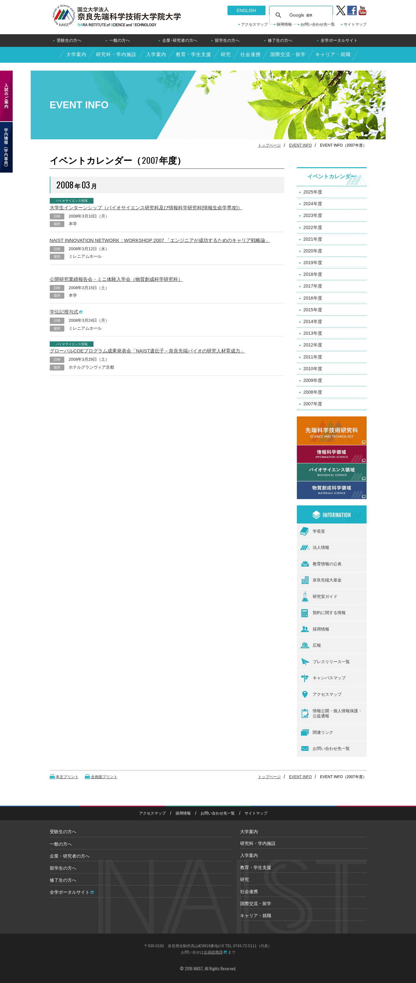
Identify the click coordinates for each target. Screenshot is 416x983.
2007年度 (313, 403)
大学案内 (76, 54)
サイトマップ (355, 24)
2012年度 (313, 344)
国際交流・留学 (287, 54)
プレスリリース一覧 (325, 662)
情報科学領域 (310, 448)
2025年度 (313, 191)
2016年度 (313, 298)
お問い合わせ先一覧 (318, 24)
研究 (226, 54)
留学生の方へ (227, 40)
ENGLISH (246, 10)
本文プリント (67, 777)
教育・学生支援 (193, 54)
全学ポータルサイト (339, 40)
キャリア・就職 (332, 54)
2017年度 (313, 286)
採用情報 (284, 24)
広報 (310, 646)
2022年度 (313, 227)
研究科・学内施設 (116, 54)
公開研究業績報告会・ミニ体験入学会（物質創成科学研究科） (116, 279)
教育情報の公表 (321, 564)
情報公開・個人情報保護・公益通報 (331, 713)
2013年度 (313, 333)
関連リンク (316, 732)
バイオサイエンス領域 (319, 466)
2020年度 (313, 250)
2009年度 (313, 380)
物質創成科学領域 (314, 484)
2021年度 (313, 239)
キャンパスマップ (323, 678)
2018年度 (313, 274)
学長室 (312, 531)
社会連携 (250, 54)
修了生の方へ (280, 40)
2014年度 (313, 321)
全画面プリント (104, 777)
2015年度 (313, 309)
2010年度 (313, 368)
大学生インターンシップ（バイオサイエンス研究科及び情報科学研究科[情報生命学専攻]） (146, 207)
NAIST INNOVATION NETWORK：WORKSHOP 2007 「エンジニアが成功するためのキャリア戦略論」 (160, 240)
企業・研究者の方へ (70, 856)
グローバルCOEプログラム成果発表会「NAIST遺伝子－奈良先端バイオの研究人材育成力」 (147, 350)
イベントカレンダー (331, 177)
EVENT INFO (300, 145)
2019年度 (313, 262)
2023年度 (313, 215)
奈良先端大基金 (321, 580)
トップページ (269, 145)
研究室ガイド (318, 597)
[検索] (300, 15)
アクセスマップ (254, 24)
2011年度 (313, 356)
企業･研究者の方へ (179, 40)
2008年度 (313, 392)
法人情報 (314, 547)
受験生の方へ (69, 40)
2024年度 (313, 203)
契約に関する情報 (323, 613)
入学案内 (156, 54)
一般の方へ (119, 40)
